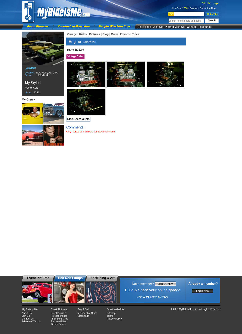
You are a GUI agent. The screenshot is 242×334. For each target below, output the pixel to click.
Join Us (158, 26)
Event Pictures (58, 313)
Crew (114, 34)
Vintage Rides (75, 56)
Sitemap (111, 313)
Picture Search (58, 324)
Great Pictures (38, 26)
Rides (83, 34)
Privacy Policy (114, 318)
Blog (105, 34)
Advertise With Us (31, 321)
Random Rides (58, 321)
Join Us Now (165, 283)
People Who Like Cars (115, 26)
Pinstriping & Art (59, 318)
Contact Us (28, 318)
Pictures (94, 34)
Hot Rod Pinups (59, 316)
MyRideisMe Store (87, 313)
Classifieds (144, 26)
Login (216, 3)
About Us (27, 313)
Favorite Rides (129, 34)
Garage (72, 34)
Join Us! (206, 3)
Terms (110, 316)
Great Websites (115, 309)
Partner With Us (174, 26)
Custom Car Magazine (74, 26)
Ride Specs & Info (78, 119)
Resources (205, 26)
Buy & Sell (83, 309)
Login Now (202, 290)
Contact (191, 26)
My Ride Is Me (29, 309)
